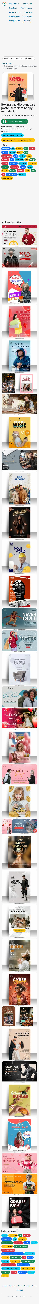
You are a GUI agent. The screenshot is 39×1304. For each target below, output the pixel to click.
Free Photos (27, 4)
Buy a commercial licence (12, 135)
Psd (10, 63)
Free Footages (26, 8)
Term (20, 1286)
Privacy (27, 1286)
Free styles (27, 16)
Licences (12, 1286)
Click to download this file (15, 121)
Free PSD (26, 20)
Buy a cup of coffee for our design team (18, 140)
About (33, 1286)
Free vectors (14, 4)
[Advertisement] (19, 40)
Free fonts (13, 8)
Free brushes (14, 16)
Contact (19, 1290)
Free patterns (14, 20)
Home (4, 63)
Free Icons (29, 12)
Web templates (15, 12)
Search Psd (8, 58)
